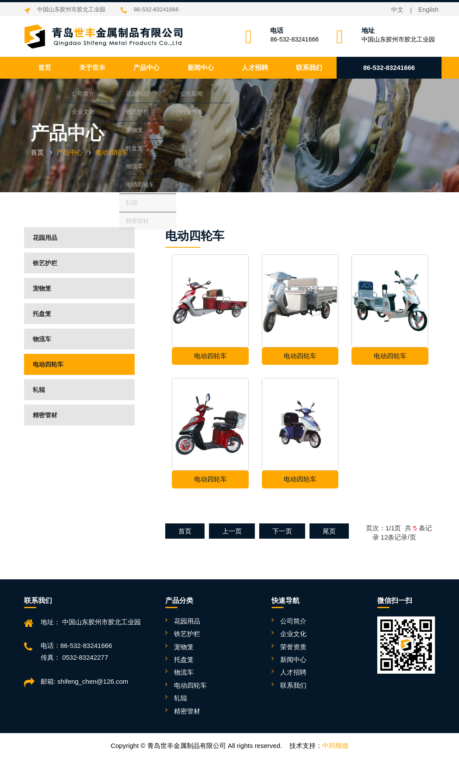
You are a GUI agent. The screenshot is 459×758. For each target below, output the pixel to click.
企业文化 (293, 633)
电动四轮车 (48, 364)
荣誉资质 (293, 647)
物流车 (42, 339)
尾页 (329, 531)
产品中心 (146, 67)
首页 (44, 67)
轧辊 (39, 389)
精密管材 (45, 415)
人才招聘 (255, 67)
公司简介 (293, 621)
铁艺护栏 (45, 263)
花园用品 (45, 237)
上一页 (232, 531)
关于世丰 (92, 67)
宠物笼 (42, 288)
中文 (397, 9)
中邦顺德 (335, 745)
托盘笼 (42, 313)
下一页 (282, 531)
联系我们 (309, 67)
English (428, 9)
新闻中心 (201, 67)
